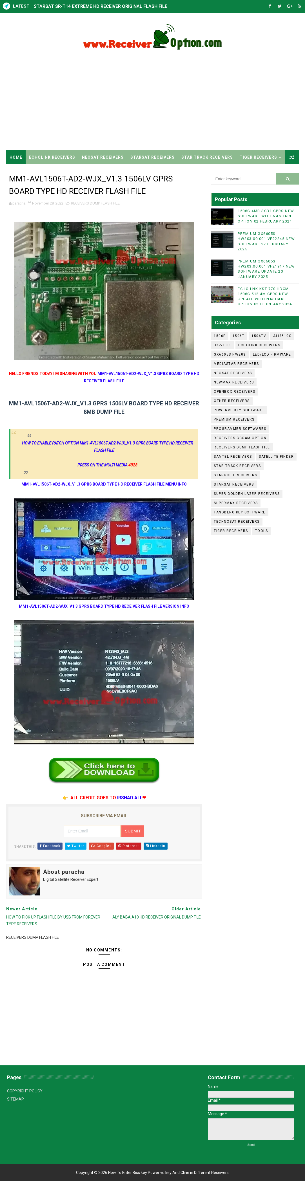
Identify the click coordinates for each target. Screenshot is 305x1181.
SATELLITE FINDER (276, 457)
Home (16, 157)
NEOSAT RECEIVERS (103, 157)
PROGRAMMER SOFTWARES (240, 429)
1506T (239, 336)
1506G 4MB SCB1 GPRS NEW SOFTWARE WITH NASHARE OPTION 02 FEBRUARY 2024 (266, 216)
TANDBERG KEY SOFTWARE (240, 512)
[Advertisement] (152, 102)
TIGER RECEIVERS (258, 157)
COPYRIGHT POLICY (25, 1091)
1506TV (258, 336)
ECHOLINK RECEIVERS (52, 157)
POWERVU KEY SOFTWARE (239, 410)
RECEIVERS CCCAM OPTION (240, 438)
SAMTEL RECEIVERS (233, 457)
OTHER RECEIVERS (232, 401)
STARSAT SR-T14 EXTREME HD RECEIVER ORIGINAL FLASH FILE (100, 6)
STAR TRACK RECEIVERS (207, 157)
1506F (220, 336)
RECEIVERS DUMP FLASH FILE (95, 203)
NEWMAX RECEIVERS (234, 382)
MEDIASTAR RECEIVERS (236, 364)
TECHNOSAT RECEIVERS (237, 522)
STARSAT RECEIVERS (152, 157)
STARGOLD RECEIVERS (235, 475)
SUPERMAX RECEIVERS (236, 503)
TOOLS (261, 531)
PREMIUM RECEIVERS (234, 419)
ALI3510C (282, 336)
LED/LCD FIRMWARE (272, 354)
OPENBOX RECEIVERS (234, 392)
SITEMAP (15, 1099)
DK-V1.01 (222, 345)
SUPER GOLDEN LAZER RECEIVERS (247, 494)
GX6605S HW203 (230, 354)
